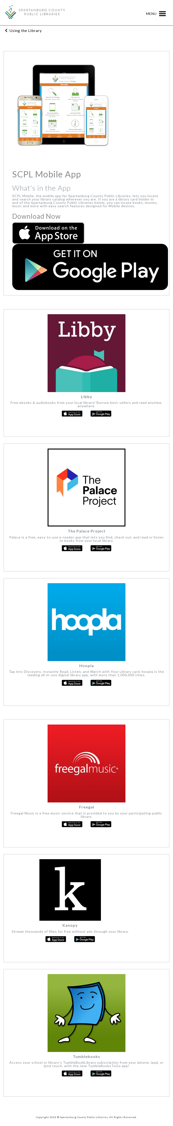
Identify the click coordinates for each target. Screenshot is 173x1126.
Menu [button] (157, 14)
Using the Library (25, 30)
